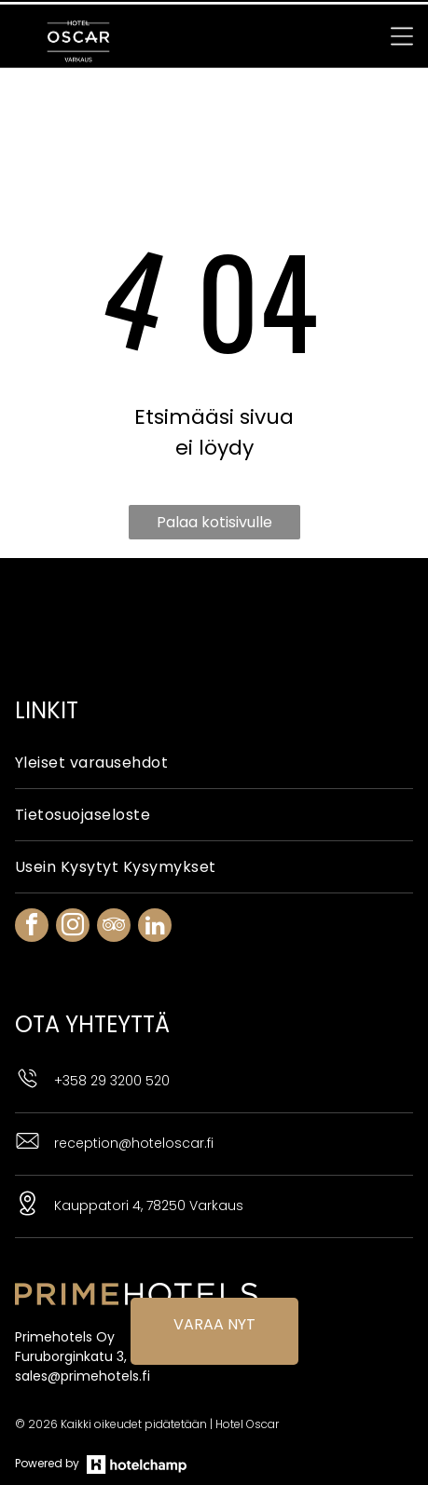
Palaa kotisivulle (214, 459)
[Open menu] (402, 31)
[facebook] (31, 864)
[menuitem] (214, 700)
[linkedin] (155, 864)
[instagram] (73, 864)
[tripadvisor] (114, 864)
